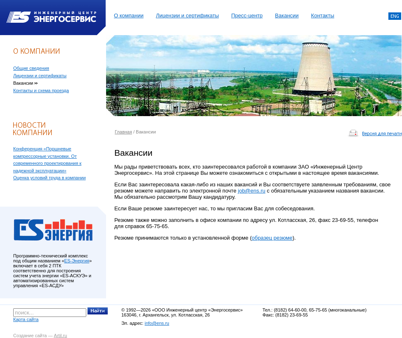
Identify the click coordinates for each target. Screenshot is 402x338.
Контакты (322, 15)
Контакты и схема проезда (41, 90)
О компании (129, 15)
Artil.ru (60, 335)
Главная (123, 131)
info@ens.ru (156, 323)
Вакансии (286, 15)
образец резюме (272, 238)
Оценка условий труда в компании (49, 177)
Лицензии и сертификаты (187, 15)
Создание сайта (30, 335)
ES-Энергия (77, 260)
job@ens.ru (251, 191)
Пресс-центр (246, 15)
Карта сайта (25, 319)
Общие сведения (31, 68)
